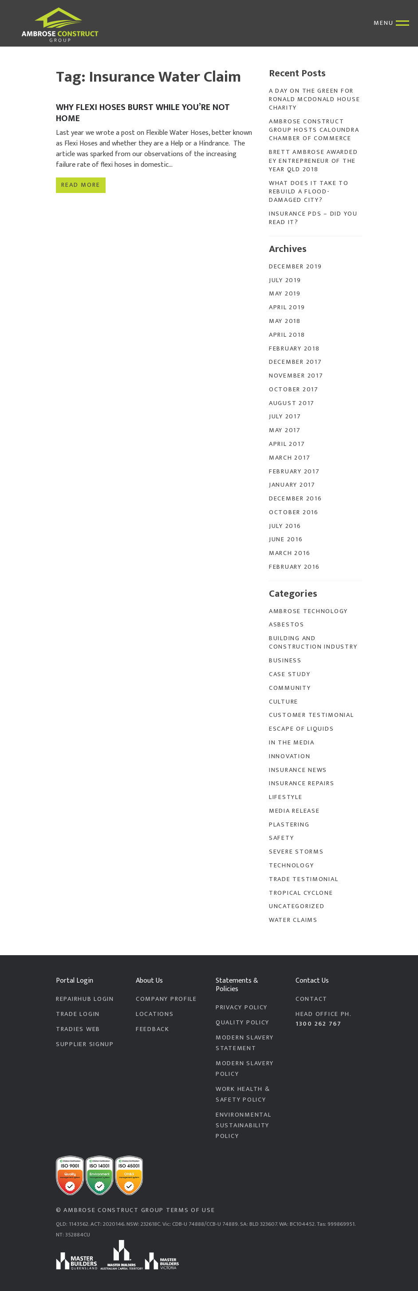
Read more (80, 184)
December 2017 (295, 362)
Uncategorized (296, 906)
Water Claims (293, 920)
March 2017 (289, 458)
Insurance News (298, 770)
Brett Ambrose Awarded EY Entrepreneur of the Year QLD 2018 (313, 161)
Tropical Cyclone (301, 893)
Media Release (294, 811)
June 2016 (286, 539)
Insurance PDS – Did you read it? (313, 218)
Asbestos (286, 624)
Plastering (289, 824)
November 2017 (296, 375)
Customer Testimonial (311, 715)
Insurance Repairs (301, 783)
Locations (155, 1014)
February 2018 (294, 348)
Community (290, 688)
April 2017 (287, 444)
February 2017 (294, 471)
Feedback (153, 1029)
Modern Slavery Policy (245, 1068)
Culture (283, 702)
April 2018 (287, 335)
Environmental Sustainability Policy (243, 1125)
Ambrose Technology (308, 611)
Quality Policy (242, 1022)
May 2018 (285, 321)
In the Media (292, 742)
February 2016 (294, 567)
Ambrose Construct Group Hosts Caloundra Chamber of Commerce (314, 130)
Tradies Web (78, 1029)
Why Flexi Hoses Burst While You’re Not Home (143, 113)
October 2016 (294, 512)
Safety (281, 838)
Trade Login (78, 1014)
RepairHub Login (85, 999)
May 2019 (285, 293)
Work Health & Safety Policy (243, 1094)
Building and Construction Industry (313, 642)
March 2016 (289, 553)
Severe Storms (296, 851)
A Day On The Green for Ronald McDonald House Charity (314, 100)
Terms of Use (190, 1210)
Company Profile (166, 999)
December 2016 (295, 498)
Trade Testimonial (303, 879)
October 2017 (294, 389)
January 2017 (292, 485)
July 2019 (285, 280)
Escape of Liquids (301, 729)
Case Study (289, 674)
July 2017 (285, 416)
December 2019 (295, 266)
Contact (311, 999)
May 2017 (285, 430)
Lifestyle (286, 797)
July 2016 (285, 526)
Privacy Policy (242, 1007)
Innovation (289, 756)
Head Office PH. (329, 1019)
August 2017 (292, 403)
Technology (291, 865)
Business (285, 660)
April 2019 (287, 307)
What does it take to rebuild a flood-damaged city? (309, 192)
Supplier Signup (85, 1044)
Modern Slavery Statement (245, 1043)
